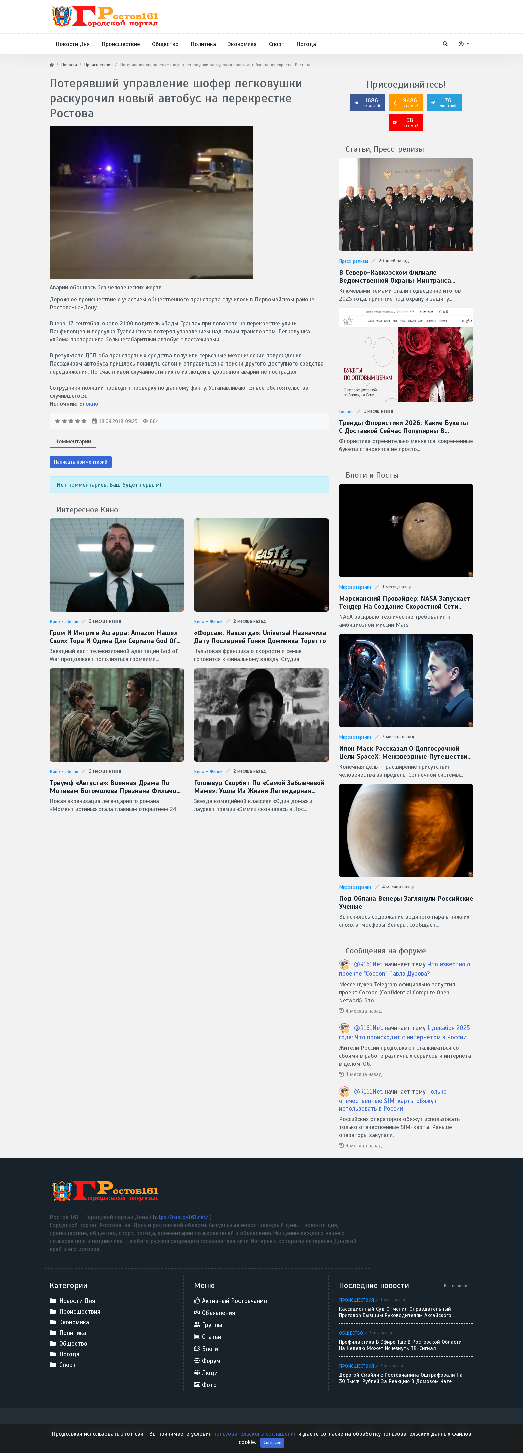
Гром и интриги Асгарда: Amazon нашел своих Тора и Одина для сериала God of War (114, 637)
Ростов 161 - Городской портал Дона (99, 1430)
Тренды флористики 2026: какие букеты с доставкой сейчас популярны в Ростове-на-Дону (403, 427)
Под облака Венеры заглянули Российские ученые (406, 903)
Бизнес (346, 411)
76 (444, 102)
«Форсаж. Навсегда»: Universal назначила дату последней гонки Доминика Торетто (260, 637)
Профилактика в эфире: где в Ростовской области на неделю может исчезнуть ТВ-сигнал (400, 1345)
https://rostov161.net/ (181, 1217)
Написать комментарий (80, 462)
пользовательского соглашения (255, 1443)
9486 (405, 102)
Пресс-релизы (353, 261)
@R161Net (369, 964)
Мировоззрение (355, 587)
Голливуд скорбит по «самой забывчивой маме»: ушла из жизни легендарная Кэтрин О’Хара (259, 787)
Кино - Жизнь (64, 621)
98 (405, 122)
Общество (351, 1333)
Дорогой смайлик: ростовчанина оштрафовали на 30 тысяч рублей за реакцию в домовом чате (401, 1378)
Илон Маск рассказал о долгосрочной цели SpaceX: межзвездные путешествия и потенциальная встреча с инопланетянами (405, 753)
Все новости (455, 1286)
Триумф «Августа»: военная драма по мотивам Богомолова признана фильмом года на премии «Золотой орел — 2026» (115, 787)
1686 (367, 102)
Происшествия (356, 1300)
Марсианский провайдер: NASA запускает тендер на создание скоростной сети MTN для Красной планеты (405, 603)
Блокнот (90, 403)
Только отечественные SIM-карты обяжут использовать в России (393, 1099)
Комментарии (73, 441)
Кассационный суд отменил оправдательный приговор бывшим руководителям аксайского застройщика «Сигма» (395, 1312)
